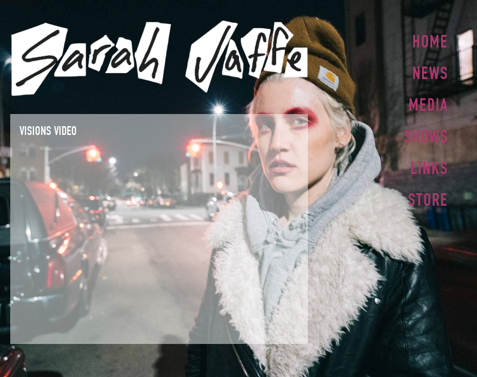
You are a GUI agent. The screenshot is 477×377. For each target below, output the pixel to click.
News (430, 72)
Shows (426, 133)
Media (428, 103)
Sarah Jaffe (159, 58)
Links (429, 164)
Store (428, 195)
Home (430, 41)
